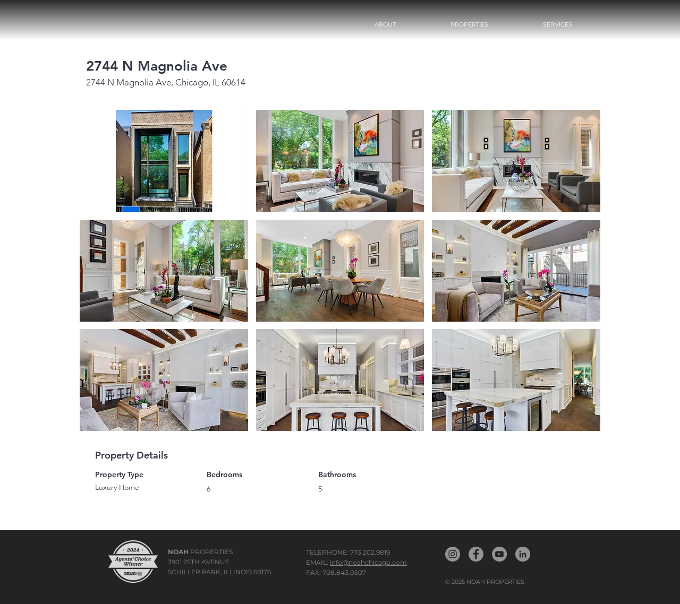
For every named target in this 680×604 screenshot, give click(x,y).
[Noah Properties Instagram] (452, 554)
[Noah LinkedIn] (522, 554)
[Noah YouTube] (499, 554)
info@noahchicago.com (368, 562)
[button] (469, 24)
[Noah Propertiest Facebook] (476, 554)
